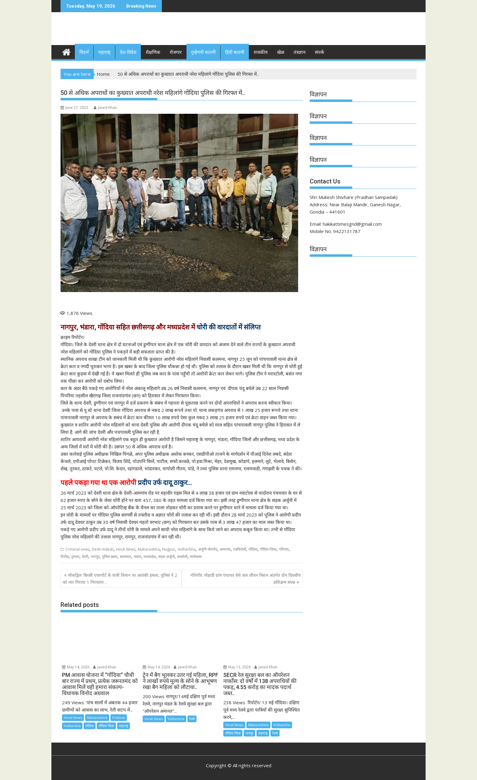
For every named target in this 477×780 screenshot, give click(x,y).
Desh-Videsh (102, 549)
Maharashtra (149, 549)
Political (118, 717)
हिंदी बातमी (234, 52)
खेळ (280, 52)
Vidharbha (187, 549)
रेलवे (192, 718)
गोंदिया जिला (268, 549)
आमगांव (225, 549)
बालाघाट (125, 556)
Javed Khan (105, 107)
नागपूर (95, 556)
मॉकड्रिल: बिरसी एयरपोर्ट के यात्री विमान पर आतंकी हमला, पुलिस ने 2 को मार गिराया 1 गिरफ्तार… (120, 578)
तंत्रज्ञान (299, 52)
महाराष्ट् (104, 52)
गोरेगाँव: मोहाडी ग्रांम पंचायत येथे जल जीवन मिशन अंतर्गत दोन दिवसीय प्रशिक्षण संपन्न (245, 578)
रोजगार (176, 52)
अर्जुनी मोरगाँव (207, 549)
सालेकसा (196, 556)
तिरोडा (65, 556)
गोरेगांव (284, 549)
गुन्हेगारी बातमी (203, 52)
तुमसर (75, 556)
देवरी (85, 556)
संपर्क (319, 52)
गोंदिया (253, 549)
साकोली (182, 556)
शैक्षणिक (153, 52)
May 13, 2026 (237, 667)
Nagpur (168, 549)
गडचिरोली (239, 549)
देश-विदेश (128, 52)
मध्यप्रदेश (150, 556)
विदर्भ (84, 52)
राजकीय (261, 52)
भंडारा (137, 556)
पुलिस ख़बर (109, 556)
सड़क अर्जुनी (166, 556)
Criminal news (77, 549)
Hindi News (125, 549)
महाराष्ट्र (123, 725)
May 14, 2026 (75, 667)
